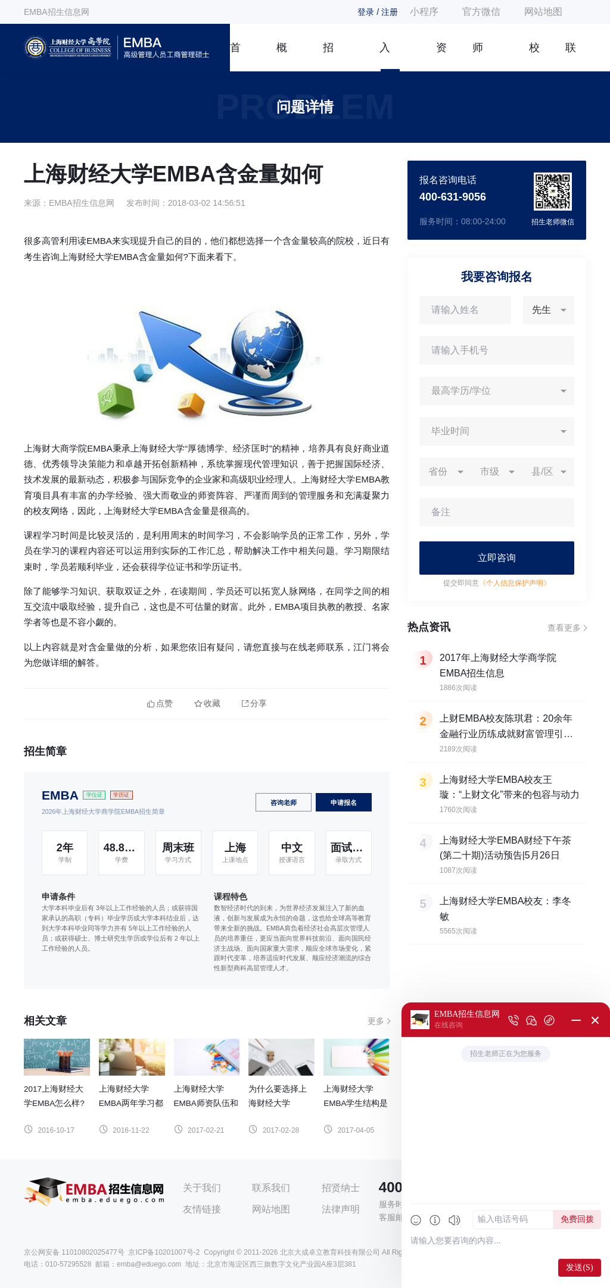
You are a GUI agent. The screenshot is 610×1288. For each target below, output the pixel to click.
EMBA (60, 795)
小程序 (424, 12)
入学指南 (384, 56)
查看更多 (564, 627)
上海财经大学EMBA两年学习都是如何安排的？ (131, 1103)
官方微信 (481, 12)
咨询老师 (283, 802)
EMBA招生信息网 (56, 12)
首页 (235, 56)
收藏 (207, 703)
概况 (281, 56)
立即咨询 (497, 558)
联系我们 (570, 56)
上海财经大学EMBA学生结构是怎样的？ (355, 1103)
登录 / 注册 (377, 12)
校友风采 (534, 56)
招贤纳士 (341, 1188)
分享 (254, 703)
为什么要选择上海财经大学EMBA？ (277, 1103)
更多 (376, 1021)
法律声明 (341, 1209)
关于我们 (202, 1188)
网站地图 (543, 12)
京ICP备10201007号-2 (164, 1252)
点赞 (160, 703)
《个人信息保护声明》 (514, 583)
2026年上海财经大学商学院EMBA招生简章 (103, 811)
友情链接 (202, 1209)
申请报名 (344, 802)
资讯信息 (441, 56)
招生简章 (328, 56)
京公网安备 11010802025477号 (74, 1252)
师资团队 (477, 56)
